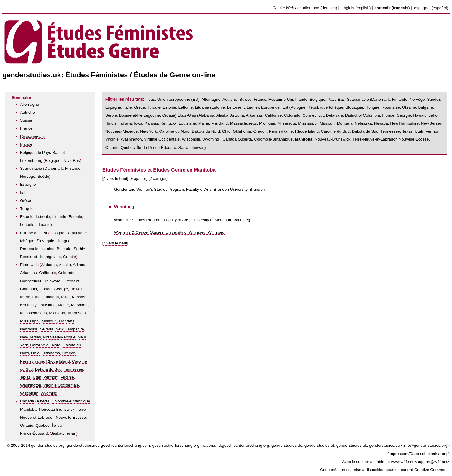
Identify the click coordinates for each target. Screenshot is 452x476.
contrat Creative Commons (425, 469)
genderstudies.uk (351, 445)
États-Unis (29, 265)
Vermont (50, 377)
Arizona (79, 265)
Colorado (66, 272)
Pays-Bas (71, 160)
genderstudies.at (319, 445)
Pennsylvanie (32, 361)
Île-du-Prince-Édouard (156, 147)
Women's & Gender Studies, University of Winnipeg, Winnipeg (169, 232)
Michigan (57, 313)
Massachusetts (33, 313)
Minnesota (76, 313)
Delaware (51, 281)
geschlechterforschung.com (125, 445)
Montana (66, 321)
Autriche (27, 112)
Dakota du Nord (206, 131)
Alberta (43, 401)
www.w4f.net (402, 461)
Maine (63, 305)
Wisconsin (29, 393)
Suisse (26, 120)
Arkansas (28, 272)
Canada (27, 401)
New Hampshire (69, 329)
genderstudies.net (83, 445)
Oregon (69, 353)
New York (148, 131)
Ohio (35, 353)
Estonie (75, 216)
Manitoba (28, 409)
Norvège (27, 176)
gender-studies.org (47, 445)
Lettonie (27, 224)
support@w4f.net (432, 461)
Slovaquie (45, 241)
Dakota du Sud (48, 369)
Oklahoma (51, 353)
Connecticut (30, 281)
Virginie (67, 377)
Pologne (57, 233)
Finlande (73, 168)
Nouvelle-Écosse (71, 417)
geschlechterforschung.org (175, 445)
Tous (150, 99)
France (26, 128)
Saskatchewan (63, 433)
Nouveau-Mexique (59, 337)
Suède (43, 176)
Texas (25, 377)
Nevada (46, 329)
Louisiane (46, 305)
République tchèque (325, 107)
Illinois (38, 297)
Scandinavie (31, 168)
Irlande (26, 144)
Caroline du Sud (335, 131)
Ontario (26, 425)
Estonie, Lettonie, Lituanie (43, 216)
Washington (30, 385)
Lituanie (44, 224)
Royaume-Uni (32, 136)
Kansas (78, 297)
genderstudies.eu (384, 445)
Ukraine (48, 249)
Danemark (53, 168)
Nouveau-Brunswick (56, 409)
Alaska (65, 265)
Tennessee (73, 369)
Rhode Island (58, 361)
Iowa (65, 297)
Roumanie (29, 249)
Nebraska (28, 329)
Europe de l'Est (33, 233)
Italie (24, 192)
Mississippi (30, 321)
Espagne (28, 184)
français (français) (392, 8)
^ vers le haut (115, 178)
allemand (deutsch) (320, 8)
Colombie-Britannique (71, 401)
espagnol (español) (431, 8)
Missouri (49, 321)
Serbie (79, 249)
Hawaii (76, 289)
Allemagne (29, 104)
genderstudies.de (286, 445)
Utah (37, 377)
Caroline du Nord (45, 345)
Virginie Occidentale (61, 385)
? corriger (158, 178)
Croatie (69, 257)
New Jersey (30, 337)
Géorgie (61, 289)
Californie (47, 272)
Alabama (49, 265)
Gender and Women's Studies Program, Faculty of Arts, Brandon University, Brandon (189, 189)
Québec (42, 425)
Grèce (25, 200)
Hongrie (63, 241)
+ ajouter (138, 178)
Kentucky (28, 305)
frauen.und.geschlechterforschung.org (235, 445)
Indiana (52, 297)
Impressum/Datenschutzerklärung (418, 453)
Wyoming (49, 393)
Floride (45, 289)
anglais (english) (356, 8)
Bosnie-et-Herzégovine (40, 257)
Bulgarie (64, 249)
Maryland (79, 305)
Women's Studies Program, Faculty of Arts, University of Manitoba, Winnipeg (182, 220)
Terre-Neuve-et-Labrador (375, 139)
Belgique (52, 160)
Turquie (27, 208)
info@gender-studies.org (425, 445)
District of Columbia (362, 115)
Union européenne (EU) (178, 99)
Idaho (25, 297)
